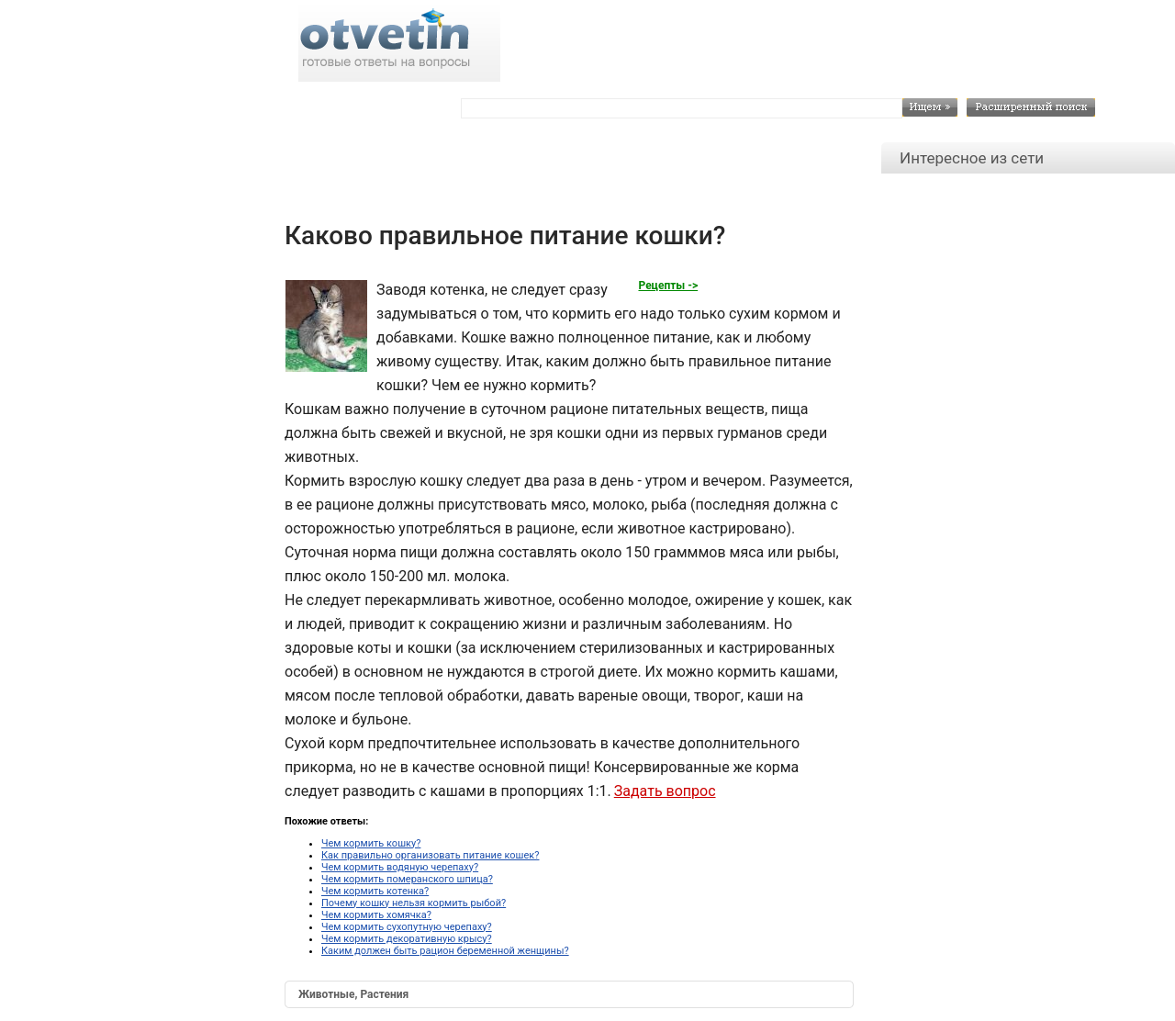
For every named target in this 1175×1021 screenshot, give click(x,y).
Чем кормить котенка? (375, 891)
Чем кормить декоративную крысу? (406, 939)
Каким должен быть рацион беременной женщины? (445, 951)
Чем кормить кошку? (370, 843)
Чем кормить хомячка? (376, 915)
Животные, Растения (353, 994)
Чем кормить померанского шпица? (407, 879)
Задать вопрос (665, 791)
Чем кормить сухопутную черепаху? (406, 927)
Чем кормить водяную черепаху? (399, 867)
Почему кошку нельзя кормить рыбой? (413, 903)
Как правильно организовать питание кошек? (430, 855)
